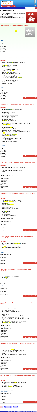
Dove (1, 285)
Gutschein (20, 77)
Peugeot (5, 120)
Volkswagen (5, 322)
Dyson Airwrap (6, 124)
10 (17, 406)
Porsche (5, 65)
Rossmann (2, 145)
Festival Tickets (10, 204)
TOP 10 (13, 6)
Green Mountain (4, 391)
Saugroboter (14, 134)
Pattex (5, 211)
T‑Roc (10, 322)
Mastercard (2, 252)
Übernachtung (17, 243)
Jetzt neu (8, 6)
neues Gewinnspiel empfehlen (21, 411)
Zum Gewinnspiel (29, 97)
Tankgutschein (9, 109)
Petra (1, 40)
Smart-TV (6, 277)
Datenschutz (29, 411)
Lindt (1, 176)
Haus (11, 62)
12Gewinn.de (13, 411)
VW (4, 133)
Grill (7, 203)
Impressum (35, 411)
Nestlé (1, 358)
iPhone (7, 135)
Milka (1, 87)
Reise (16, 31)
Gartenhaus (5, 201)
